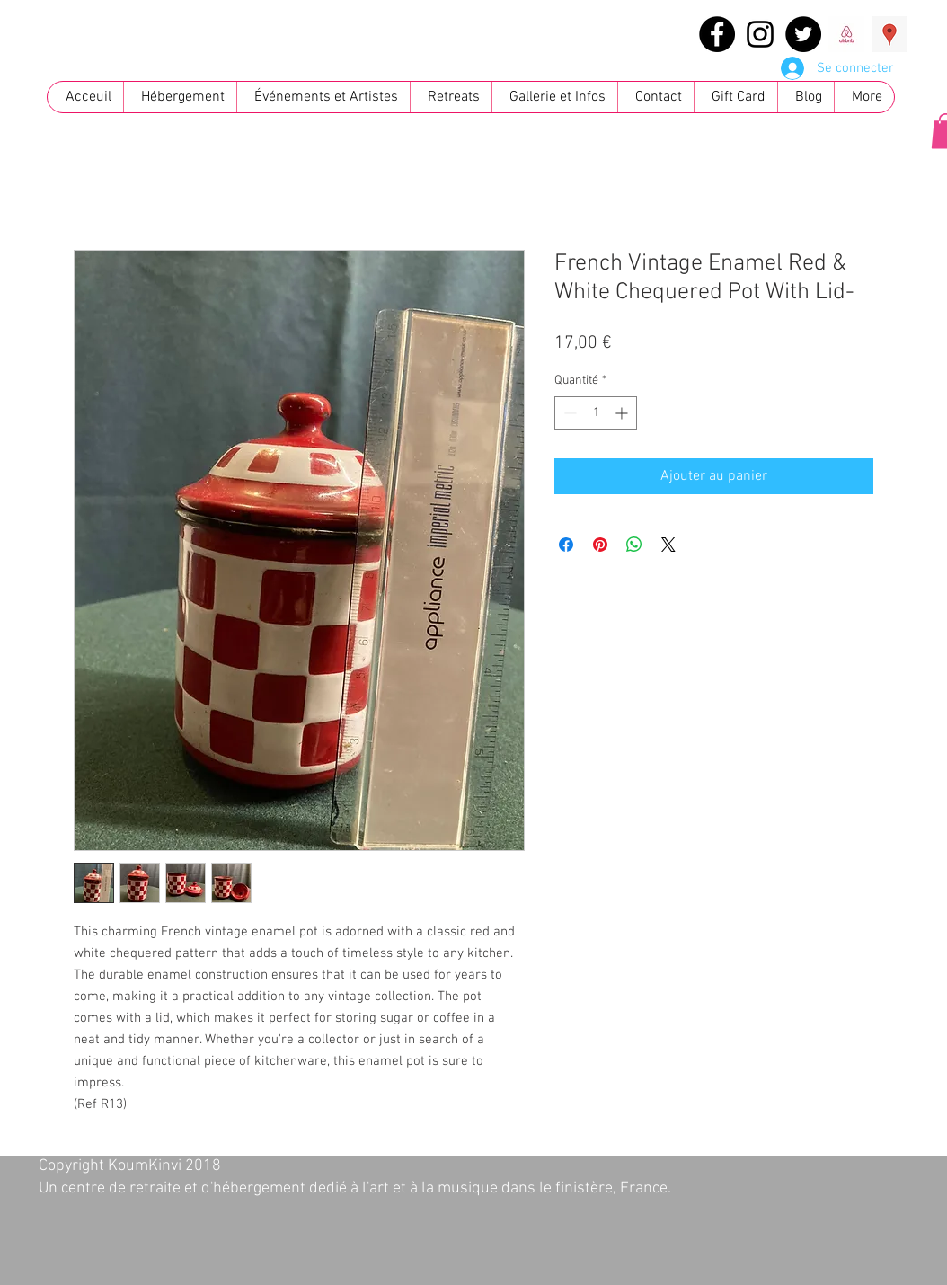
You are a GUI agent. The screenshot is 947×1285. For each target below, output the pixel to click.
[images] (846, 34)
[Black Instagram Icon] (760, 34)
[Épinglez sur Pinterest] (600, 544)
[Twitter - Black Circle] (803, 34)
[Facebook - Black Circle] (717, 34)
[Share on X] (668, 544)
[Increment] (623, 413)
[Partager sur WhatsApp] (634, 544)
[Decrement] (568, 413)
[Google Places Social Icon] (889, 34)
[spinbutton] (596, 413)
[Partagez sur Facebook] (566, 544)
